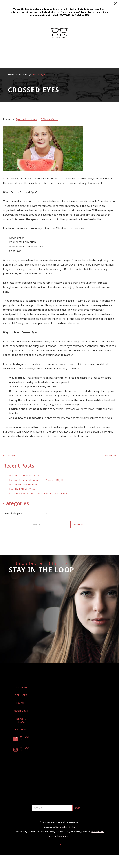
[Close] (115, 4)
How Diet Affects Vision (22, 489)
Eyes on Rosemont (26, 119)
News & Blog (23, 74)
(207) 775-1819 (97, 831)
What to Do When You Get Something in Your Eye (38, 493)
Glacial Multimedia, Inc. (65, 827)
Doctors (21, 687)
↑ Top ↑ (59, 844)
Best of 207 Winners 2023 (24, 475)
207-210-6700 (82, 15)
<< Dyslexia (9, 455)
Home (11, 74)
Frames (21, 703)
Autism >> (110, 455)
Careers (21, 729)
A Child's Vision (49, 119)
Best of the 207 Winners (23, 484)
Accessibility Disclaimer (59, 836)
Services (21, 695)
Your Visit (21, 711)
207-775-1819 (65, 15)
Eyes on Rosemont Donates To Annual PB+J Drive (38, 480)
